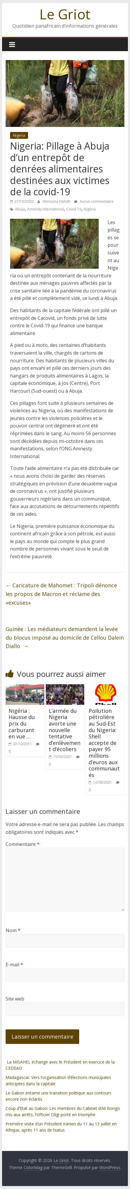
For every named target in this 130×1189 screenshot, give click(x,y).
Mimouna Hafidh (57, 201)
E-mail (14, 964)
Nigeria (19, 135)
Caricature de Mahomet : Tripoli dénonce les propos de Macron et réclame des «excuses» (61, 594)
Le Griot (65, 14)
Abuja (20, 209)
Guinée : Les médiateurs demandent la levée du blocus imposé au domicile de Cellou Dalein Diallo (65, 637)
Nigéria (90, 209)
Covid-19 (73, 209)
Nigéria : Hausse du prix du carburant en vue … (22, 723)
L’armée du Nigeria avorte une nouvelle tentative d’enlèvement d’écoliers (64, 730)
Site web (15, 998)
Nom (13, 930)
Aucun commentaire (93, 201)
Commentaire (23, 844)
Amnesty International (45, 209)
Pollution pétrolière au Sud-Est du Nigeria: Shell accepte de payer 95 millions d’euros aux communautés (104, 742)
